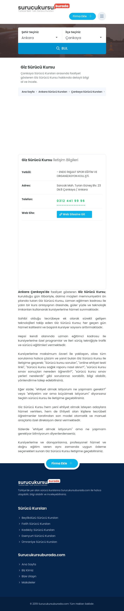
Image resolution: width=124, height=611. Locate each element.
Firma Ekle (82, 16)
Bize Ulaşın (27, 576)
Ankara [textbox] (28, 37)
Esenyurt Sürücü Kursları (36, 536)
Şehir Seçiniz (30, 32)
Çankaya (69, 189)
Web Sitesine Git (72, 214)
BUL (62, 48)
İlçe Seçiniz (73, 32)
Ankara (83, 189)
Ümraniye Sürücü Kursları (37, 542)
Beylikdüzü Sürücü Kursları (38, 518)
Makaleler (26, 582)
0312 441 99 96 (71, 201)
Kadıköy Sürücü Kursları (36, 530)
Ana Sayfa (27, 564)
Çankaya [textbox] (73, 37)
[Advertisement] (62, 122)
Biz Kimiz (25, 570)
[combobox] (40, 37)
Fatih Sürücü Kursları (34, 524)
